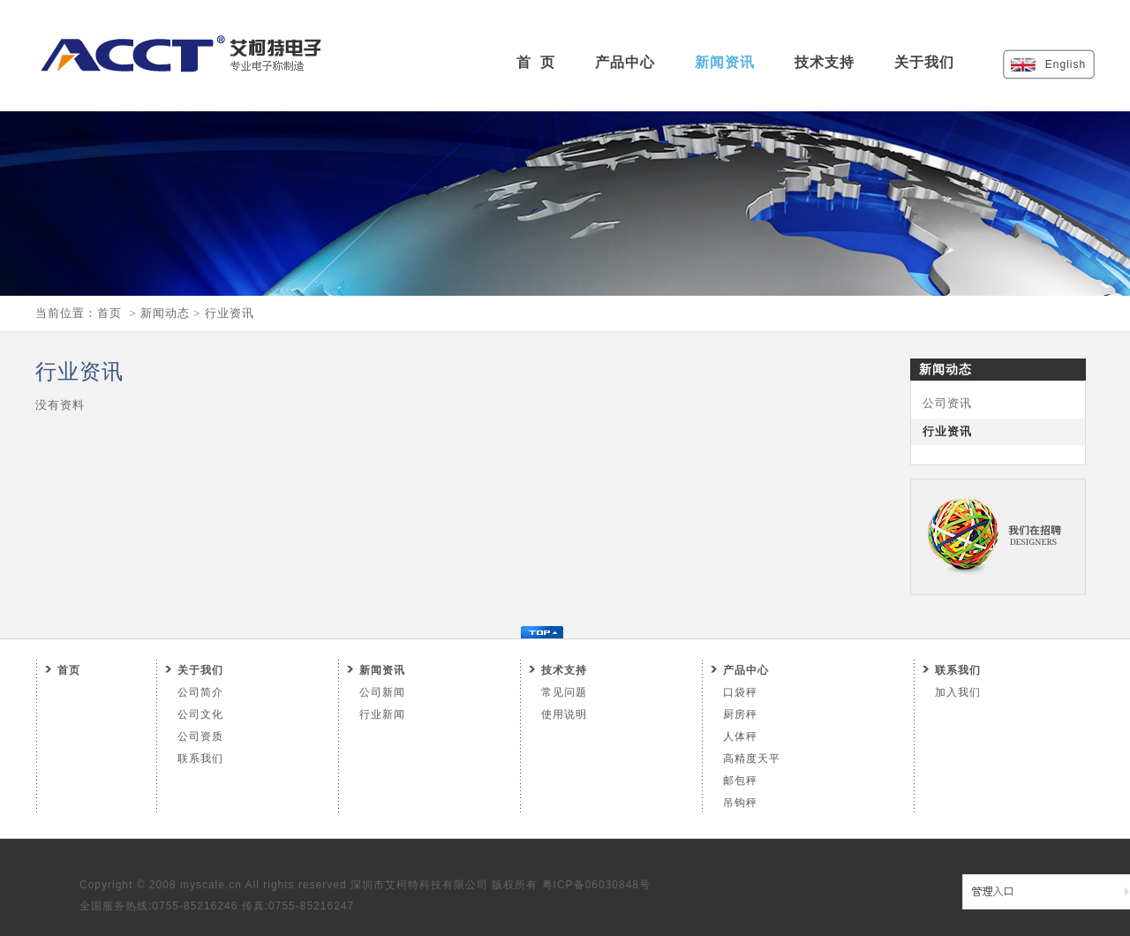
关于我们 (924, 62)
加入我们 (958, 692)
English (1065, 64)
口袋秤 (740, 692)
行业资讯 (229, 313)
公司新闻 (382, 692)
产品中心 (625, 62)
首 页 (535, 62)
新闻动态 (165, 313)
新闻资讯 (725, 62)
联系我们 (200, 758)
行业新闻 (382, 714)
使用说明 (564, 714)
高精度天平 (751, 758)
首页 (109, 313)
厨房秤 (740, 714)
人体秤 (740, 736)
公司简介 (200, 692)
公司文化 (200, 714)
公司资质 (200, 736)
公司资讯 (947, 403)
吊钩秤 (740, 802)
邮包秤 (740, 780)
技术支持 (825, 62)
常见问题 (564, 692)
